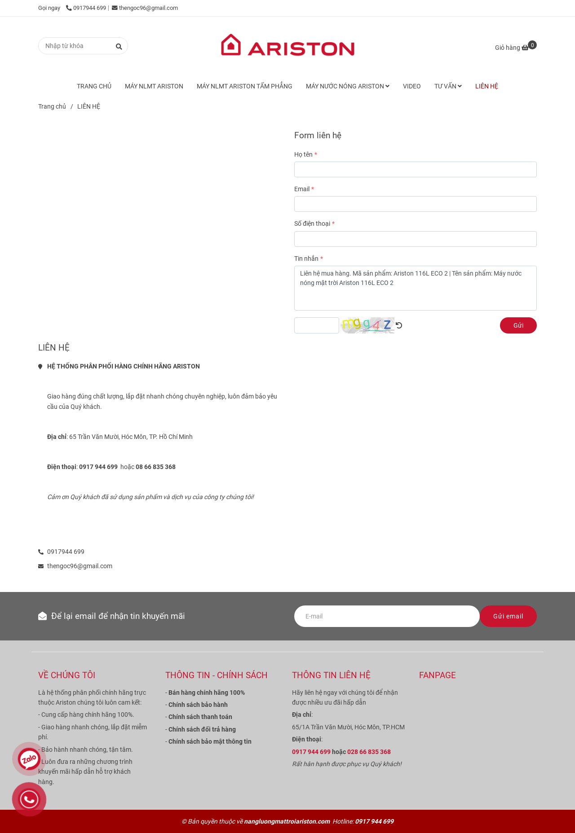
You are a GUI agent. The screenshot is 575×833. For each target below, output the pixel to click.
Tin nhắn (306, 258)
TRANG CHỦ (94, 86)
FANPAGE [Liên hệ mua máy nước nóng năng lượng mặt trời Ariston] (437, 675)
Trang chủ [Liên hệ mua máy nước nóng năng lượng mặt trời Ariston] (52, 106)
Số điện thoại (312, 223)
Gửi (518, 325)
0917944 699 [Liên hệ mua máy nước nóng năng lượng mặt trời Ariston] (86, 7)
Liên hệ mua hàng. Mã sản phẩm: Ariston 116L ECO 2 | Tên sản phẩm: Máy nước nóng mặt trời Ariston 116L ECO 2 (415, 288)
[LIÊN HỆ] (287, 45)
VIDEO (412, 86)
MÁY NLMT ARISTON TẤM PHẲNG (244, 86)
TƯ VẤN (448, 86)
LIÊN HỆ (486, 86)
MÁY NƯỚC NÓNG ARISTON (347, 86)
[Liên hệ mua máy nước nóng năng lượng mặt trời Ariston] (516, 47)
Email (302, 189)
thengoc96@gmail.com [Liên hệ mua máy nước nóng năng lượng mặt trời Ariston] (145, 7)
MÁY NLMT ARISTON (154, 86)
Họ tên (303, 154)
